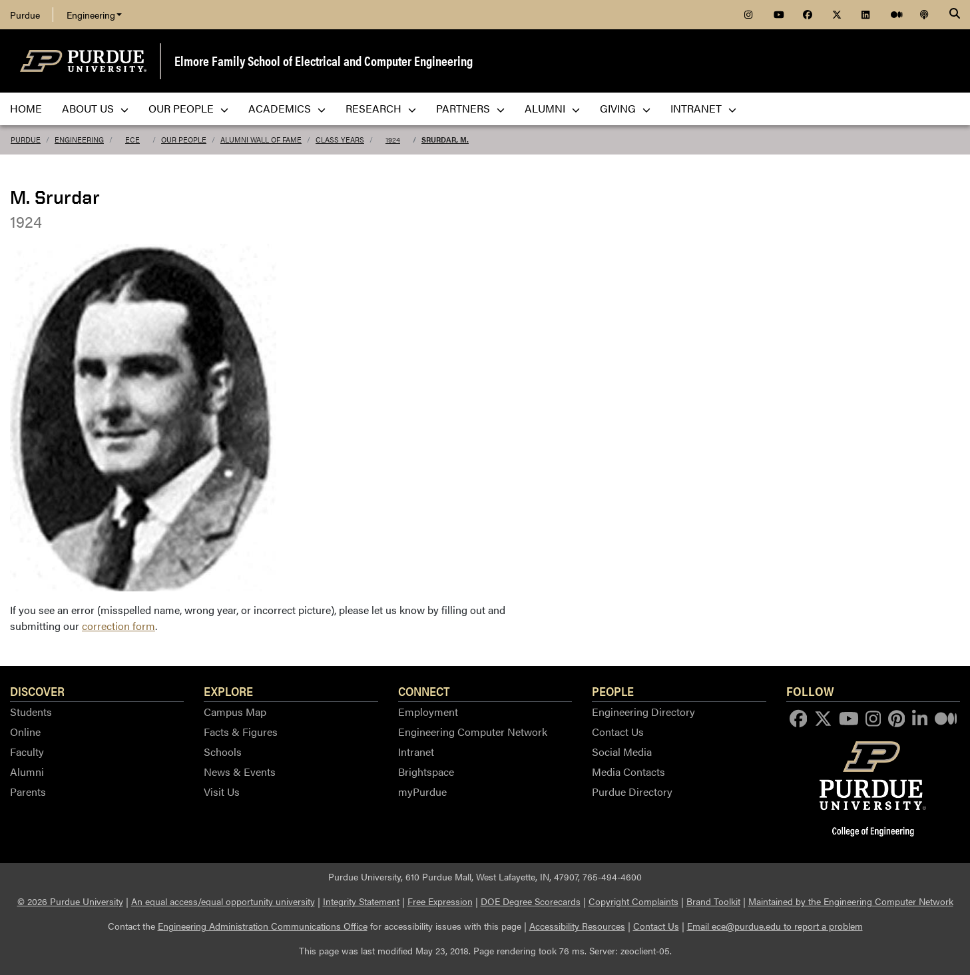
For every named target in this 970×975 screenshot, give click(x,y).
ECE (132, 140)
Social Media (622, 751)
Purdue (25, 14)
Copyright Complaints (633, 901)
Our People (183, 140)
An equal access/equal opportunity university (223, 901)
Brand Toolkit (713, 901)
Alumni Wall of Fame (261, 140)
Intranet (416, 751)
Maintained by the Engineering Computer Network (850, 901)
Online (25, 731)
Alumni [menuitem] (552, 108)
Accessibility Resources (577, 925)
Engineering (94, 14)
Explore (228, 690)
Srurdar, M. (445, 140)
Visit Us (222, 791)
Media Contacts (628, 771)
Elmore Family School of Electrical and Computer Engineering (323, 60)
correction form (118, 625)
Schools (223, 751)
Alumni (27, 771)
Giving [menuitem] (625, 108)
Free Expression (440, 901)
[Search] (954, 15)
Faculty (27, 751)
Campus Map (235, 711)
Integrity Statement (361, 901)
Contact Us (618, 731)
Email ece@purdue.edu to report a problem (775, 925)
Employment (428, 711)
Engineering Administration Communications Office (262, 925)
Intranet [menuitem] (703, 108)
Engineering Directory (643, 711)
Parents (28, 791)
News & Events (240, 771)
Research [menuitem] (381, 108)
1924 (392, 140)
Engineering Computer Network (472, 731)
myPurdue (422, 791)
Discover (37, 690)
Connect (424, 690)
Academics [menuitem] (287, 108)
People (613, 690)
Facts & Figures (241, 731)
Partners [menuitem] (470, 108)
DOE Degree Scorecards (531, 901)
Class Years (340, 140)
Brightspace (426, 771)
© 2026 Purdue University (70, 901)
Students (31, 711)
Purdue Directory (632, 791)
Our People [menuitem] (188, 108)
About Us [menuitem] (95, 108)
